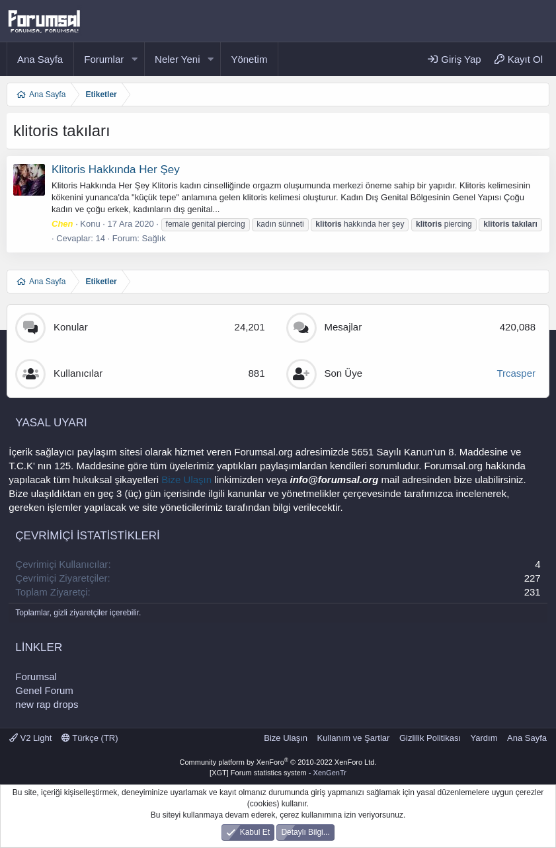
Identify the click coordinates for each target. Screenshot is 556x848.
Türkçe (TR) (89, 738)
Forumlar (104, 59)
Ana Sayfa (40, 59)
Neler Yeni (177, 59)
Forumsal (36, 676)
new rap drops (46, 704)
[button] (134, 59)
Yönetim (249, 59)
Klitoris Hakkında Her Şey (116, 169)
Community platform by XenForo (278, 762)
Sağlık (154, 238)
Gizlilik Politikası (430, 738)
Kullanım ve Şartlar (353, 738)
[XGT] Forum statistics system (278, 773)
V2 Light (30, 738)
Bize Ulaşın (186, 479)
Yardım (484, 738)
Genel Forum (44, 690)
